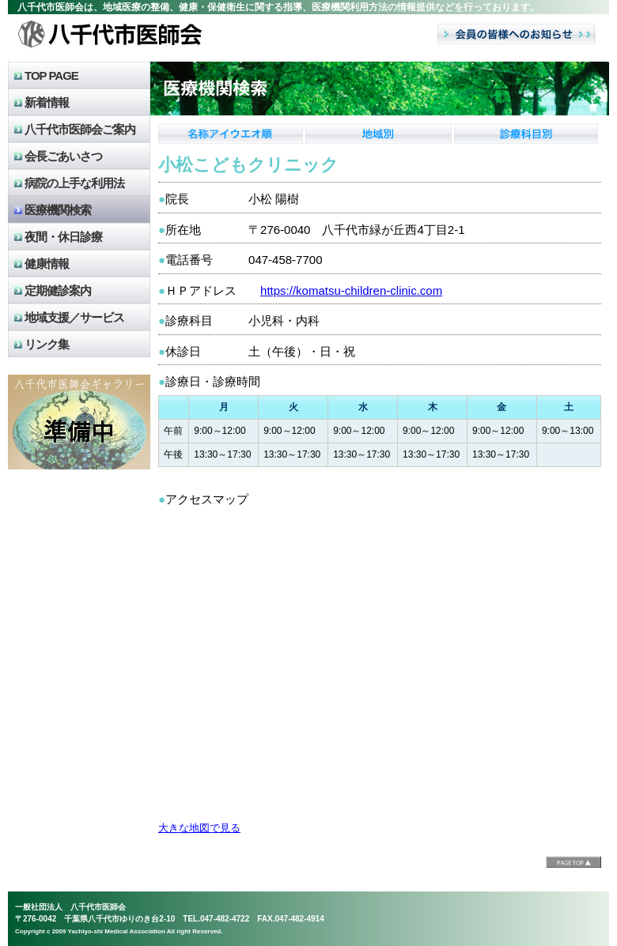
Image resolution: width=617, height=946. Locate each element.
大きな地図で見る (199, 828)
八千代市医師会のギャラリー (79, 422)
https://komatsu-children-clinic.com (351, 290)
